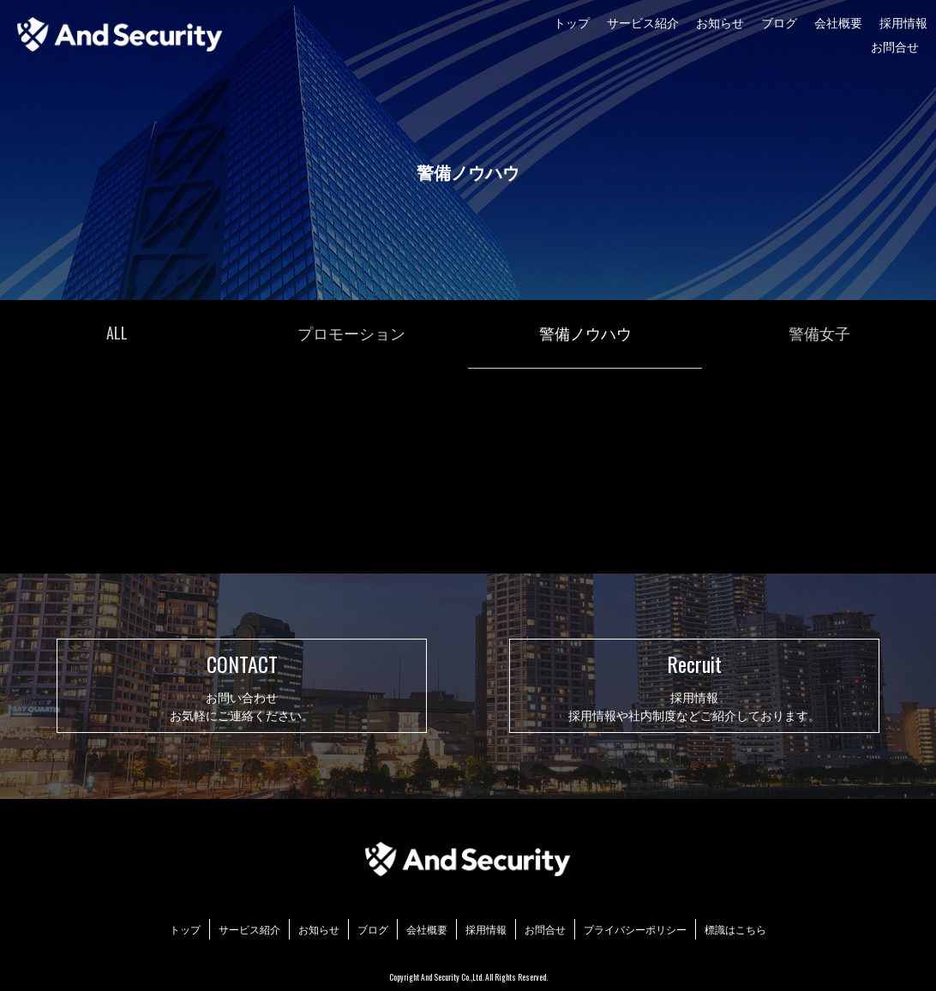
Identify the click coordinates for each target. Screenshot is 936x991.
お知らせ (720, 22)
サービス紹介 (643, 22)
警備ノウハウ (585, 332)
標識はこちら (735, 929)
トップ (572, 22)
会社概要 (838, 22)
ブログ (779, 22)
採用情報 (903, 22)
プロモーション (351, 332)
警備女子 (819, 332)
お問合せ (895, 46)
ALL (117, 332)
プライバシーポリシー (635, 929)
